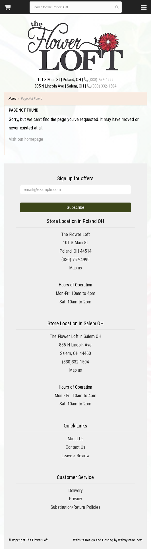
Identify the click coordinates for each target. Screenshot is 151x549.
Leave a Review (75, 455)
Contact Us (75, 447)
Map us (75, 268)
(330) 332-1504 (101, 86)
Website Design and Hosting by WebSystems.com (107, 540)
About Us (75, 438)
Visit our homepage (26, 139)
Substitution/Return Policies (75, 507)
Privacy (75, 498)
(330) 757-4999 (98, 79)
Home (12, 99)
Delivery (75, 490)
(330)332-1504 (75, 362)
